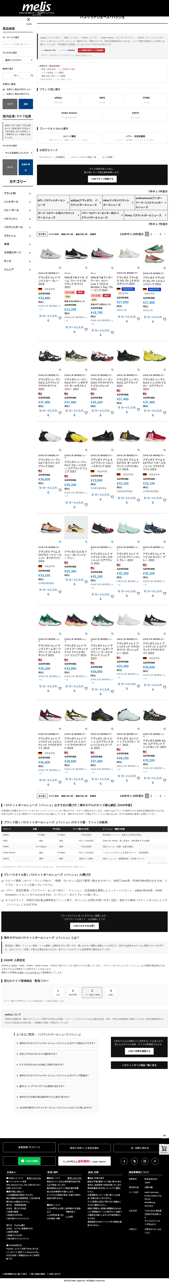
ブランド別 (10, 193)
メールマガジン (32, 972)
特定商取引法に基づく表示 (15, 1273)
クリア (10, 103)
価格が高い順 (81, 234)
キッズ (7, 261)
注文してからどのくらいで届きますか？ (38, 1053)
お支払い (11, 1172)
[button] (165, 234)
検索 (26, 103)
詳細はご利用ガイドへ (83, 55)
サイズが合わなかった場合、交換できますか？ (41, 1064)
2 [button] (151, 234)
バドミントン (10, 218)
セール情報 (107, 157)
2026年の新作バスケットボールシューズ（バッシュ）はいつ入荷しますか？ (55, 1107)
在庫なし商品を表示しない (17, 89)
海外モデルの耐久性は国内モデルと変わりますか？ (44, 1096)
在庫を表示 (26, 167)
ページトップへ (164, 1135)
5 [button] (160, 234)
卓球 (6, 244)
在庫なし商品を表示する (16, 93)
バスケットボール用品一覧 (83, 157)
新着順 (93, 234)
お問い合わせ (55, 1273)
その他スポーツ (12, 252)
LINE (20, 972)
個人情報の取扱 (38, 1273)
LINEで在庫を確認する (139, 1051)
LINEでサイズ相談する (102, 179)
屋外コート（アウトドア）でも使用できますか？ (42, 1086)
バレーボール (11, 210)
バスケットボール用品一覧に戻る (139, 1065)
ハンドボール (11, 202)
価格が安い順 (67, 234)
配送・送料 (53, 1172)
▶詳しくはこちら (34, 1178)
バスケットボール (13, 227)
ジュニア (9, 269)
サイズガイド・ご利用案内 (52, 157)
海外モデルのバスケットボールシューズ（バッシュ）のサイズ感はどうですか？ (57, 1043)
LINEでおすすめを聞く (84, 926)
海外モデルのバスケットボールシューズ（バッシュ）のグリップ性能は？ (54, 1075)
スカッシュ (10, 235)
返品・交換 (93, 1172)
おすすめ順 (54, 234)
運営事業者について (139, 1172)
